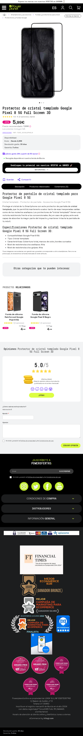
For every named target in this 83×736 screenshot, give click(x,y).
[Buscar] (71, 7)
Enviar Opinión (70, 445)
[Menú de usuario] (63, 7)
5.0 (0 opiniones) (21, 117)
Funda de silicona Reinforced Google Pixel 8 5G (14, 317)
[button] (39, 102)
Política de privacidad (27, 441)
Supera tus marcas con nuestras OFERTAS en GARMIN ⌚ (41, 1)
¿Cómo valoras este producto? (14, 407)
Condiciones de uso (46, 441)
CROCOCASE (7, 133)
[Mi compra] (79, 7)
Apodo (6, 413)
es (54, 7)
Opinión (5, 423)
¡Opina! (32, 117)
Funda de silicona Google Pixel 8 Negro (40, 315)
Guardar (10, 179)
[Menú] (4, 7)
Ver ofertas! (41, 170)
